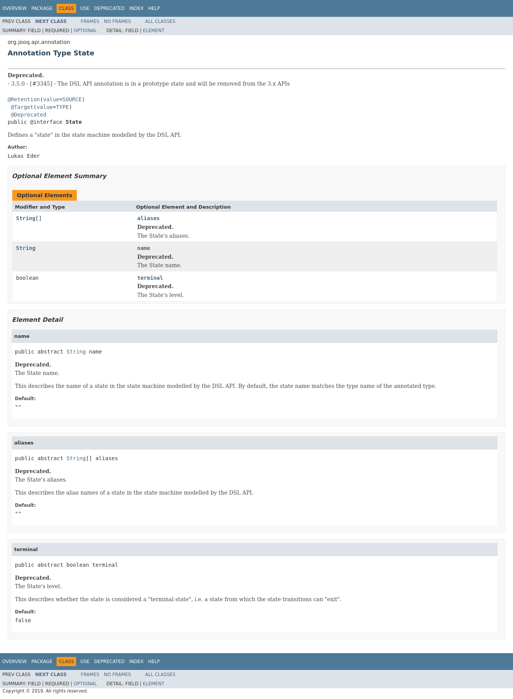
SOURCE (72, 99)
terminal (150, 278)
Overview (14, 8)
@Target (22, 107)
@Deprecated (28, 115)
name (143, 248)
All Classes (160, 21)
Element (153, 30)
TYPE (62, 107)
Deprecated (109, 8)
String (26, 218)
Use (84, 8)
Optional (85, 30)
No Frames (117, 21)
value (51, 99)
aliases (148, 218)
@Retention (24, 99)
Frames (90, 21)
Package (41, 8)
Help (154, 8)
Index (136, 8)
